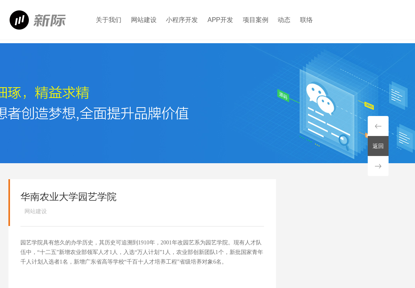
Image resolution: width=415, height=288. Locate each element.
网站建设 (144, 19)
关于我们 (108, 19)
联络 (306, 19)
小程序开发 (182, 19)
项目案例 (255, 19)
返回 (378, 146)
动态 (284, 19)
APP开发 (220, 19)
